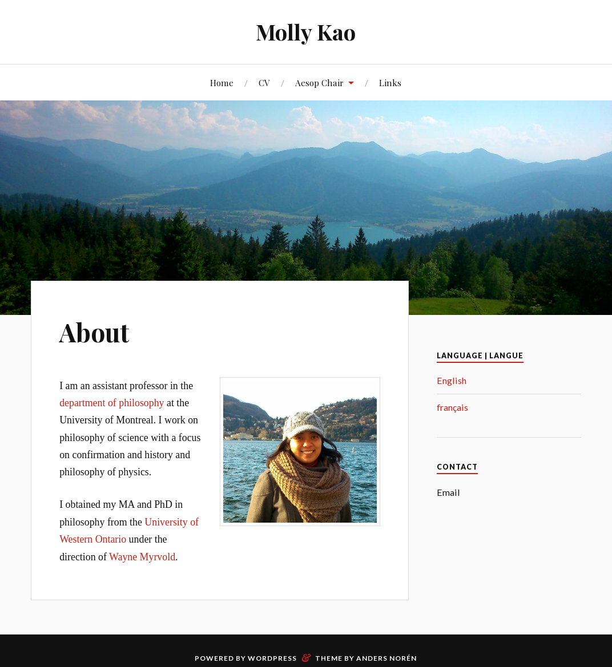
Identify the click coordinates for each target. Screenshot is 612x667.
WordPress (272, 658)
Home (221, 82)
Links (390, 82)
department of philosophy (111, 403)
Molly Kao (306, 31)
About (94, 332)
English (451, 380)
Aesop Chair (319, 82)
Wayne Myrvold (142, 557)
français (452, 407)
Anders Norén (386, 658)
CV (264, 82)
